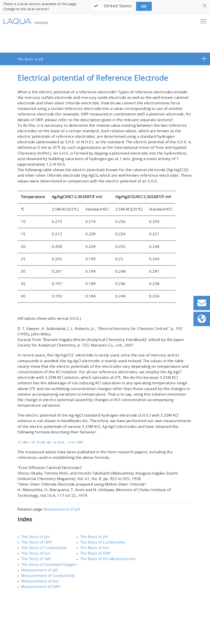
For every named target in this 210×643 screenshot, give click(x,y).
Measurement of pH (61, 509)
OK (144, 6)
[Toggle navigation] (203, 21)
